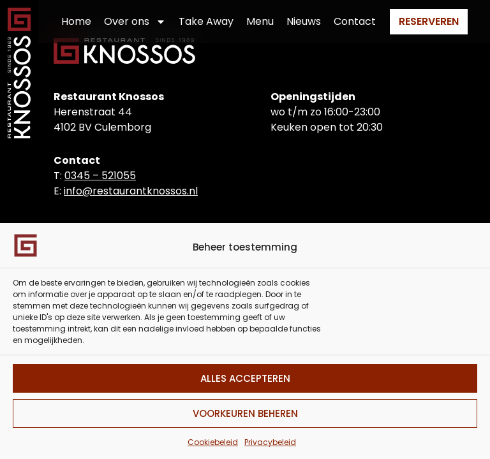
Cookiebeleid (213, 442)
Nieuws (303, 21)
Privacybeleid (270, 442)
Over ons (135, 21)
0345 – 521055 (100, 175)
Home (76, 21)
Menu (260, 21)
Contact (355, 21)
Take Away (206, 21)
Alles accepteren (245, 378)
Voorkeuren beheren (245, 413)
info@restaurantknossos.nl (131, 191)
